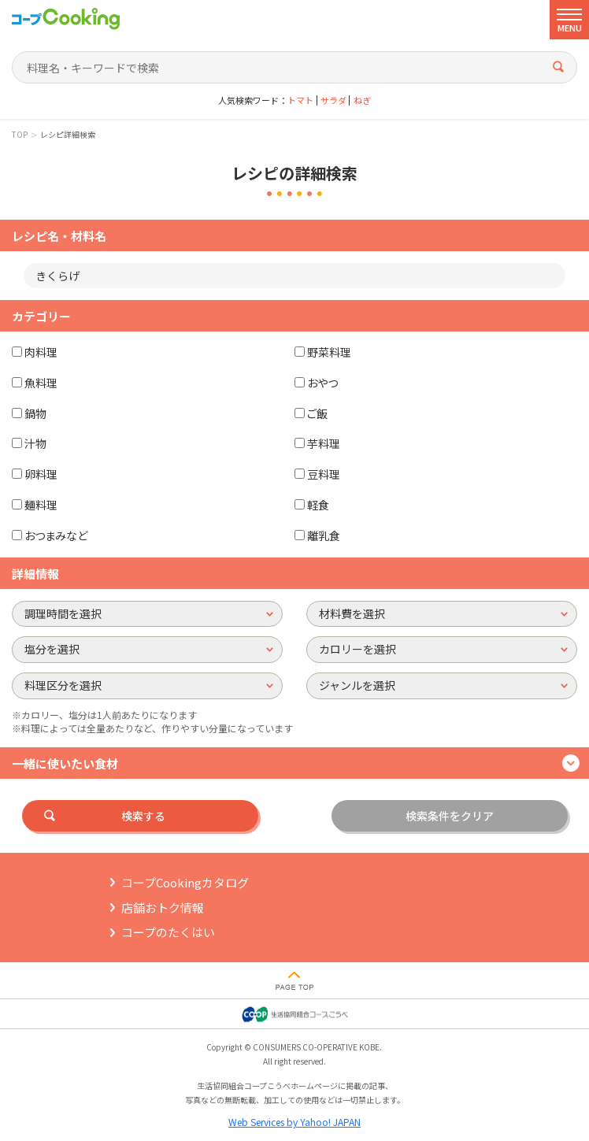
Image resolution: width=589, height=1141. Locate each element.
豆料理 (323, 474)
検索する (143, 816)
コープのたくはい (168, 932)
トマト (300, 100)
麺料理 (40, 505)
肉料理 (40, 352)
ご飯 (317, 413)
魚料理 (40, 383)
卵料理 (40, 474)
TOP (20, 135)
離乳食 (323, 535)
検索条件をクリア (450, 816)
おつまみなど (55, 535)
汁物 (35, 443)
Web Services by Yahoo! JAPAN (294, 1121)
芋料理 (323, 443)
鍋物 (35, 413)
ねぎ (362, 100)
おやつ (322, 383)
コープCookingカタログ (185, 882)
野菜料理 (329, 352)
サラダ (333, 100)
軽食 (318, 505)
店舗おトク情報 (162, 907)
